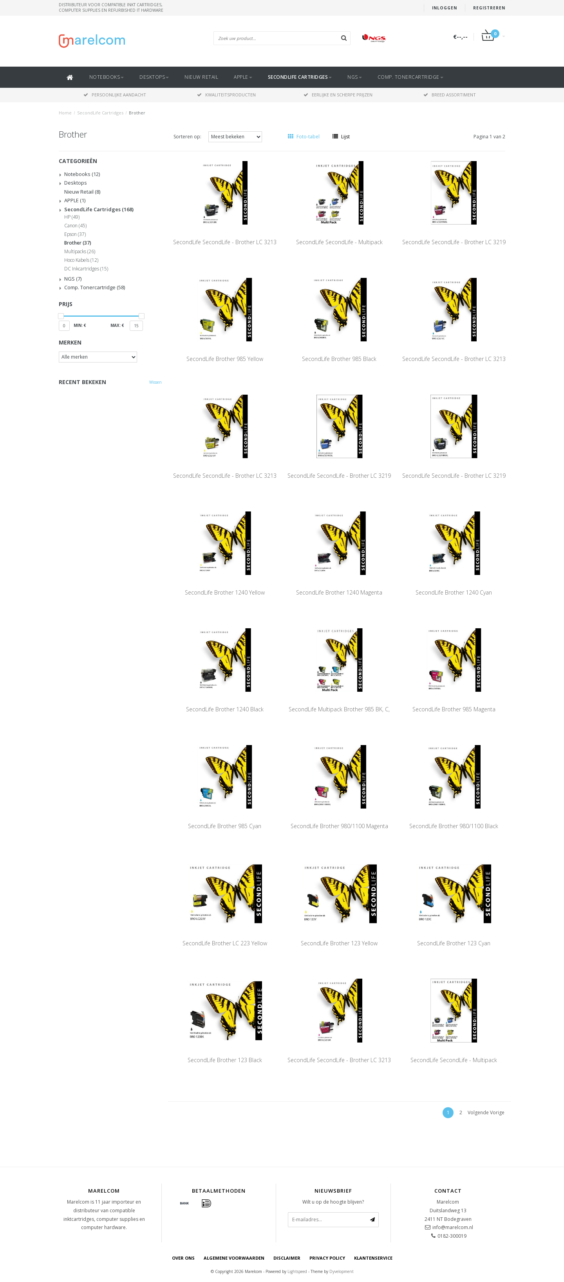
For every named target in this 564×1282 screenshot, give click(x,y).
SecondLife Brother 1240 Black (225, 709)
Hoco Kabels (81, 260)
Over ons (183, 1258)
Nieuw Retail (201, 77)
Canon (75, 226)
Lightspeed (297, 1271)
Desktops (154, 77)
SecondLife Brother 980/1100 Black (453, 826)
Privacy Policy (327, 1258)
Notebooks (106, 77)
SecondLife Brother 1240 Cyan (454, 592)
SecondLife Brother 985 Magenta (453, 709)
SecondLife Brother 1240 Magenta (339, 592)
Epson (75, 234)
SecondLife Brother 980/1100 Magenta (339, 826)
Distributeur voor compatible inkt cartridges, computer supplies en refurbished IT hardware (111, 7)
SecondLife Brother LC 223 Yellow (225, 943)
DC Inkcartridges (86, 269)
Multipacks (79, 251)
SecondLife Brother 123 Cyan (453, 943)
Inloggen (444, 8)
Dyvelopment (341, 1271)
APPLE (243, 77)
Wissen (155, 382)
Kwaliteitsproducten (226, 95)
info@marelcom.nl (452, 1227)
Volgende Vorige (486, 1112)
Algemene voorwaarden (234, 1258)
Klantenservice (373, 1258)
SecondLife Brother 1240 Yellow (225, 592)
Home (65, 113)
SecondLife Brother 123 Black (225, 1060)
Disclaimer (286, 1258)
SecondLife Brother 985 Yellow (224, 359)
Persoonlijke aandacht (114, 95)
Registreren (489, 8)
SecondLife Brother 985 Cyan (224, 826)
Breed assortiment (449, 95)
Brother (137, 113)
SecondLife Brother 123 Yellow (339, 943)
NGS (354, 77)
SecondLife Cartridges (300, 77)
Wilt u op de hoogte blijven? (333, 1202)
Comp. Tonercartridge (410, 77)
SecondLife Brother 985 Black (339, 359)
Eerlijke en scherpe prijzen (338, 95)
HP (72, 217)
